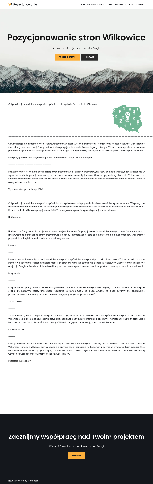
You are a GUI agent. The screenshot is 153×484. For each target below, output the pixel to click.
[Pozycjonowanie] (22, 4)
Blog (131, 4)
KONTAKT (89, 57)
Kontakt (140, 4)
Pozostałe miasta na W (19, 360)
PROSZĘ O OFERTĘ (67, 57)
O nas (109, 4)
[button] (103, 4)
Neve (11, 480)
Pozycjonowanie (16, 171)
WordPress (32, 480)
